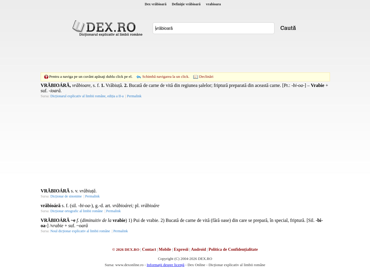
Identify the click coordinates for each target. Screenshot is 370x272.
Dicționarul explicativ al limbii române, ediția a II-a (87, 96)
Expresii (181, 249)
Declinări (206, 76)
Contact (149, 249)
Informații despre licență (165, 265)
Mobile (165, 249)
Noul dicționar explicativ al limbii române (80, 231)
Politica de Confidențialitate (233, 249)
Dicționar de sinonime (66, 196)
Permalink (134, 96)
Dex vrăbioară (155, 4)
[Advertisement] (185, 54)
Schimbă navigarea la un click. (165, 76)
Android (198, 249)
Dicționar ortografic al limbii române (76, 211)
